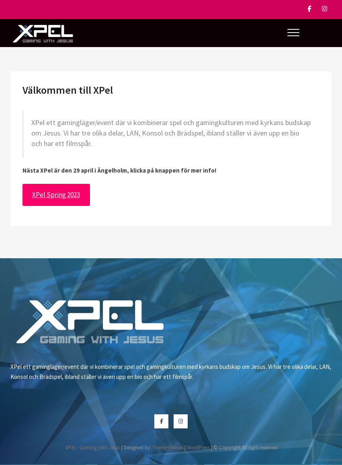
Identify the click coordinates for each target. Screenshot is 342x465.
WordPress (198, 447)
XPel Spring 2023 (56, 194)
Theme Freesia (167, 447)
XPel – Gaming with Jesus (92, 447)
